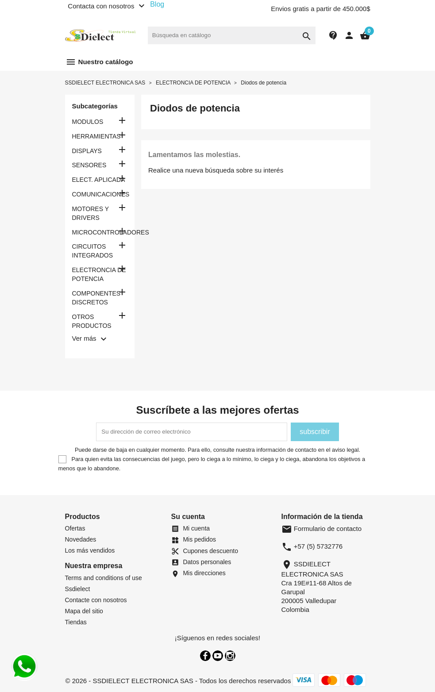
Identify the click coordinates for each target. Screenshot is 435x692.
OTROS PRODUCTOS (92, 321)
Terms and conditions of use (103, 577)
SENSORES (89, 165)
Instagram (230, 655)
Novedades (80, 539)
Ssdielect (77, 588)
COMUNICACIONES (100, 194)
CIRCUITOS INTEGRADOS (92, 251)
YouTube (217, 655)
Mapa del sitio (84, 611)
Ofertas (75, 528)
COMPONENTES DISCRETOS (96, 298)
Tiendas (76, 622)
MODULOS (88, 121)
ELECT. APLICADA (98, 179)
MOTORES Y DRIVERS (90, 213)
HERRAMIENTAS (96, 136)
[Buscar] (232, 35)
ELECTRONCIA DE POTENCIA (99, 274)
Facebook (205, 655)
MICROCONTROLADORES (100, 232)
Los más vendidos (90, 550)
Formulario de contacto (321, 528)
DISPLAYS (87, 150)
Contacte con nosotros (96, 600)
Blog (157, 4)
